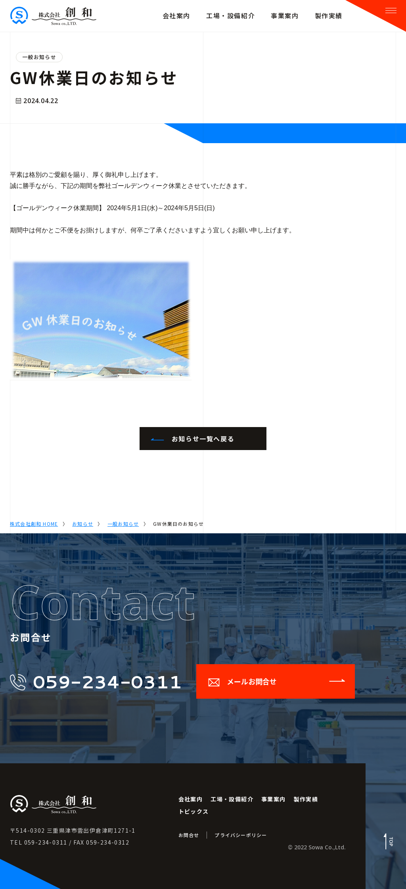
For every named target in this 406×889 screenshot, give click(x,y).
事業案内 (273, 799)
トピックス (193, 811)
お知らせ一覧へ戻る (191, 438)
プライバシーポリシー (240, 835)
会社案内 (190, 799)
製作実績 (306, 799)
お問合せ (188, 835)
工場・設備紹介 (232, 799)
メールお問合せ (276, 681)
